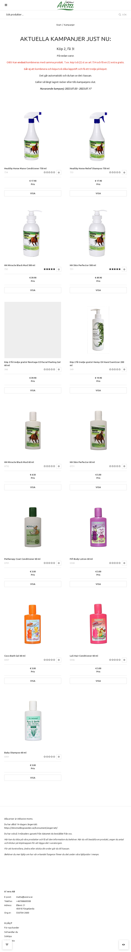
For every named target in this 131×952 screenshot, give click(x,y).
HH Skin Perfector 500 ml (83, 265)
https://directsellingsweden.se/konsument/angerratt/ (30, 828)
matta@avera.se (24, 897)
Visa (32, 193)
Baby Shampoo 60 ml (15, 752)
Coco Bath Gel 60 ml (14, 656)
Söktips (8, 936)
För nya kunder (11, 927)
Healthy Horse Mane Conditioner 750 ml (25, 168)
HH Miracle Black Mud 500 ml (19, 265)
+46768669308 (23, 901)
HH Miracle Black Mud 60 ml (19, 462)
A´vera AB (9, 891)
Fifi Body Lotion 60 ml (81, 559)
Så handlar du (11, 932)
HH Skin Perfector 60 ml (82, 462)
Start (58, 25)
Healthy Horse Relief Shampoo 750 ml (90, 168)
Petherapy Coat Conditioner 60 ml (22, 559)
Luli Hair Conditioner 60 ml (84, 656)
